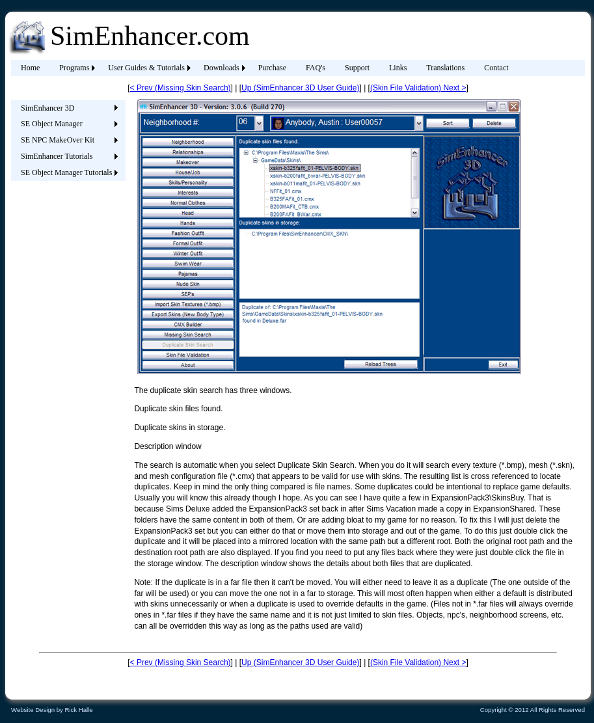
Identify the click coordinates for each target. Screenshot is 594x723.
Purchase (272, 67)
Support (357, 67)
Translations (445, 67)
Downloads (221, 67)
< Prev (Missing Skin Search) (180, 87)
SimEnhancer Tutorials (56, 156)
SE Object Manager (52, 123)
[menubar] (265, 68)
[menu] (66, 140)
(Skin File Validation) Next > (418, 87)
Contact (496, 67)
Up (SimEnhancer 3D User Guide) (300, 87)
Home (30, 67)
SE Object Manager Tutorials (66, 172)
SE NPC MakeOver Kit (57, 139)
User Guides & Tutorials (146, 67)
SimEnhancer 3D (47, 108)
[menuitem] (30, 68)
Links (398, 67)
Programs (74, 67)
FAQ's (315, 67)
